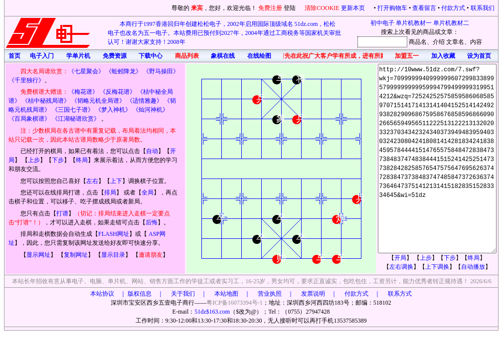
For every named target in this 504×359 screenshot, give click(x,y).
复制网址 (76, 254)
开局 (400, 257)
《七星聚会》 (86, 71)
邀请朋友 (151, 254)
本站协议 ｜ (108, 293)
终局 (82, 160)
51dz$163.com (212, 311)
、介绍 (436, 41)
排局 (110, 192)
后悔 (152, 222)
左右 (92, 181)
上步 (34, 160)
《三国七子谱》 (73, 109)
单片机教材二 (451, 22)
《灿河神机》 (150, 109)
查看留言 (424, 7)
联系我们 (483, 7)
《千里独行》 (26, 80)
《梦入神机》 (113, 109)
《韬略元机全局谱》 (98, 100)
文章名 (455, 41)
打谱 (62, 213)
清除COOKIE (322, 7)
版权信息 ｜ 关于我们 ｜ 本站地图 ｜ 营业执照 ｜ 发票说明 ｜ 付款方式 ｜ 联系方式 (270, 293)
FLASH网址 (113, 233)
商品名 (418, 41)
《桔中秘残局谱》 (46, 100)
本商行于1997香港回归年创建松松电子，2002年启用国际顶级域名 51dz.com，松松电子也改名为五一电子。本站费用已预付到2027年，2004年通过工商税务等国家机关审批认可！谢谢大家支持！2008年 (224, 32)
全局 (148, 192)
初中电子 (382, 22)
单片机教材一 (414, 22)
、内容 (473, 41)
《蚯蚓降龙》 (124, 71)
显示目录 (113, 254)
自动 (152, 151)
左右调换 (401, 266)
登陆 (290, 7)
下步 (58, 160)
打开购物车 (392, 7)
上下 (116, 181)
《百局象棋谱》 (29, 118)
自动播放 (473, 266)
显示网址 (38, 254)
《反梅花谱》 (118, 91)
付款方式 (453, 7)
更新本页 (353, 7)
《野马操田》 (161, 71)
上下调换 (437, 266)
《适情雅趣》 (145, 100)
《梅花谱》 (83, 91)
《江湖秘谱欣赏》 (76, 118)
